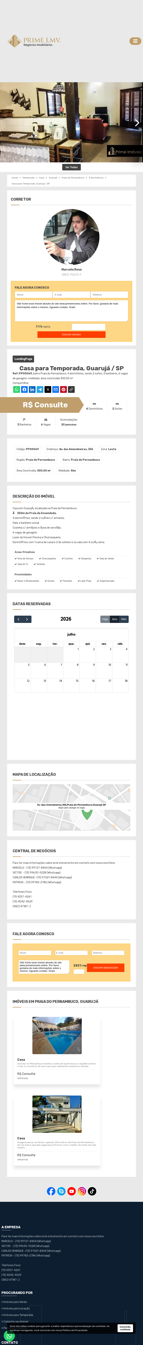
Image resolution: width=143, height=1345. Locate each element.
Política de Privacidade (75, 1330)
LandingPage (23, 359)
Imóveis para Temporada (17, 1247)
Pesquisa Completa (14, 1260)
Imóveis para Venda (14, 1234)
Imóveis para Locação (15, 1240)
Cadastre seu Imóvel (14, 1253)
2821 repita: (82, 965)
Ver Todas (71, 167)
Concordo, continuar (125, 1328)
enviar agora (71, 334)
